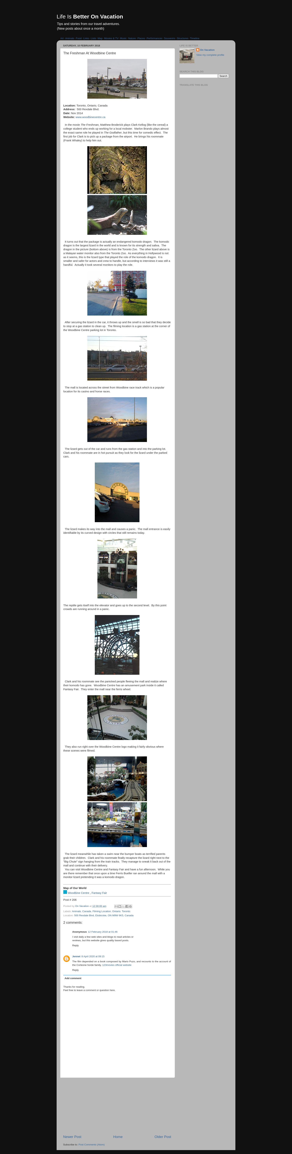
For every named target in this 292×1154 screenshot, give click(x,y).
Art (62, 38)
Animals (69, 38)
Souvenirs (169, 38)
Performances (154, 38)
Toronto (126, 911)
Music (123, 38)
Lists (93, 38)
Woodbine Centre (78, 892)
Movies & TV (111, 38)
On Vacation (207, 49)
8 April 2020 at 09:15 (93, 956)
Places (141, 38)
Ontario (116, 911)
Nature (132, 38)
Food (79, 38)
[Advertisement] (117, 1106)
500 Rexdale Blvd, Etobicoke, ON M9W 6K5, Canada (104, 915)
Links (86, 38)
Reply (75, 945)
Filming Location (102, 911)
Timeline (194, 38)
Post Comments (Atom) (92, 1144)
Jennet (76, 956)
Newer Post (72, 1137)
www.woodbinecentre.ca (90, 117)
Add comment (73, 978)
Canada (86, 911)
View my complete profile (210, 55)
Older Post (163, 1137)
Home (118, 1137)
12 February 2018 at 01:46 (103, 931)
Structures (182, 38)
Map (100, 38)
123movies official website (116, 965)
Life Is (90, 16)
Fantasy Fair (99, 892)
